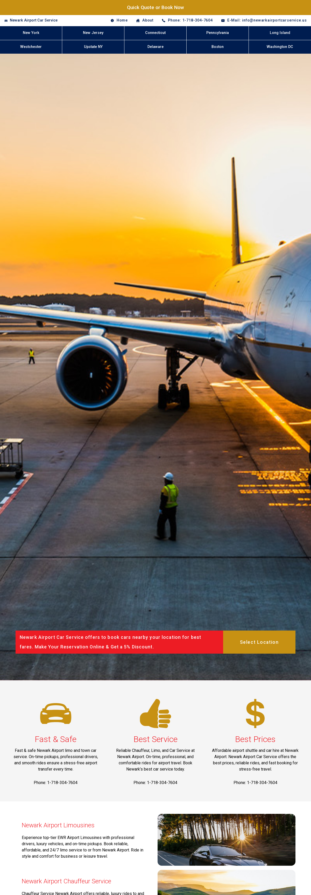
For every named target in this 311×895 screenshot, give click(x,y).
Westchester (31, 47)
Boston (217, 47)
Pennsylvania (217, 33)
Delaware (155, 47)
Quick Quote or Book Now (155, 7)
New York (31, 33)
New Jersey (93, 33)
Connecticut (155, 33)
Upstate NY (93, 47)
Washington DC (280, 47)
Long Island (280, 33)
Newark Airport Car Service (34, 20)
